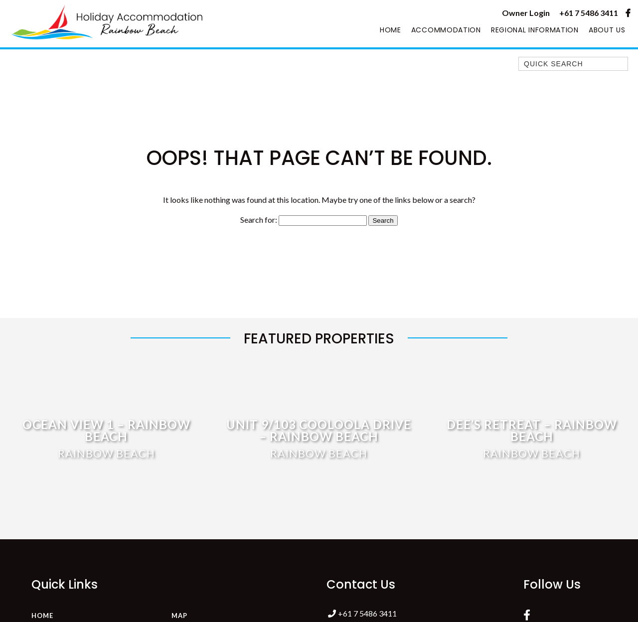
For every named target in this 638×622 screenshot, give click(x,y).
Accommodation (446, 30)
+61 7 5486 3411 (588, 12)
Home (390, 30)
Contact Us (360, 584)
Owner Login (526, 12)
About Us (607, 30)
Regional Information (535, 30)
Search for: (258, 219)
